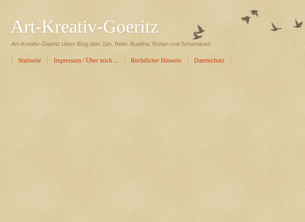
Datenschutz (209, 60)
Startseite (29, 60)
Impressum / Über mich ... (86, 60)
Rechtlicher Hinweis (156, 60)
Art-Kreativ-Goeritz (85, 26)
